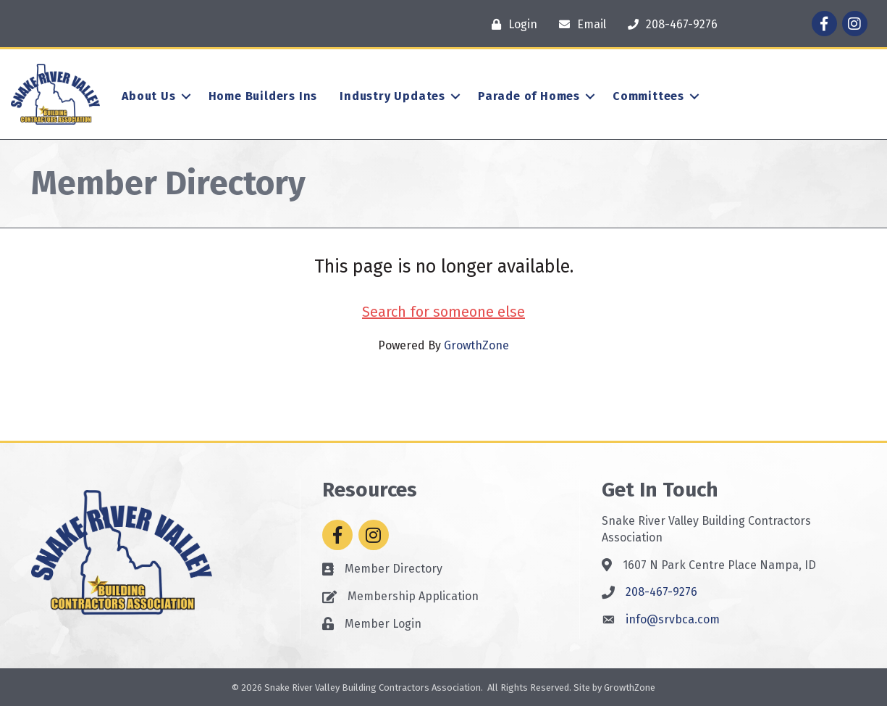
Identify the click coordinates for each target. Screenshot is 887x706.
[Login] (510, 24)
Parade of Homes (529, 96)
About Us (148, 96)
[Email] (579, 24)
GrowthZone (476, 345)
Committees (648, 96)
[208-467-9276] (669, 24)
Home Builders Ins (263, 96)
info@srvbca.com (673, 619)
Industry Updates (392, 96)
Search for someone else (443, 311)
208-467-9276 (661, 592)
